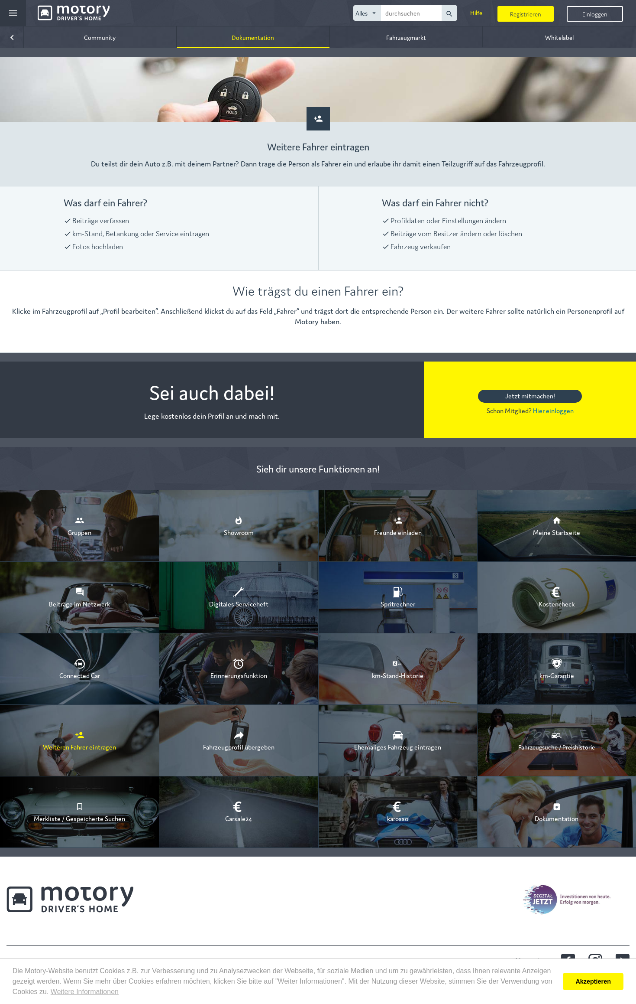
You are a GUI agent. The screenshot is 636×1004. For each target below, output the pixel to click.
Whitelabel (559, 37)
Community (100, 37)
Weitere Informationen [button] (85, 991)
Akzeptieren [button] (593, 981)
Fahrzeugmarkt (406, 37)
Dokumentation (253, 37)
